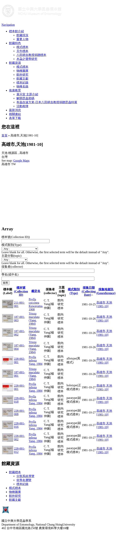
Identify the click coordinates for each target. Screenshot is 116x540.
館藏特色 (15, 43)
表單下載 (15, 118)
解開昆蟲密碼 (25, 98)
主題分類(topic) (11, 255)
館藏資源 (15, 62)
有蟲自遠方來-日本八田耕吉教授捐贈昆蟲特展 (46, 102)
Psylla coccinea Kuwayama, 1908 (36, 304)
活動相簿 (22, 106)
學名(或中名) (9, 274)
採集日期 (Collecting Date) (89, 291)
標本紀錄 (22, 82)
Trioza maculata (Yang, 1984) (34, 318)
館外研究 (22, 74)
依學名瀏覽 (23, 480)
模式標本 (22, 47)
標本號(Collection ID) (21, 291)
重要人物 (22, 39)
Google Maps (21, 160)
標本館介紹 (16, 31)
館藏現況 (22, 35)
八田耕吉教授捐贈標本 (31, 54)
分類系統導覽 (25, 476)
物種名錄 (22, 86)
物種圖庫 (22, 70)
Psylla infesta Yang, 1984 (35, 360)
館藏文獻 (22, 78)
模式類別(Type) (11, 244)
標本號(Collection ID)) (15, 237)
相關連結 (15, 114)
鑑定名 (35, 291)
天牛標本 (22, 51)
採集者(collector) (12, 266)
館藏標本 (15, 472)
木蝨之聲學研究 (26, 58)
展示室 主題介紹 (27, 94)
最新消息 (15, 110)
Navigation (8, 24)
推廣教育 (15, 90)
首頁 (4, 135)
